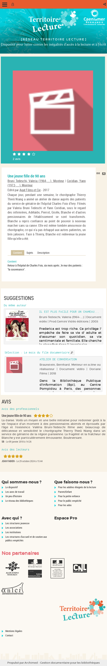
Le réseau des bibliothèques (19, 500)
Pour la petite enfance (69, 496)
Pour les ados (65, 505)
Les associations (13, 527)
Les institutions (13, 532)
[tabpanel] (47, 265)
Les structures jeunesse (17, 523)
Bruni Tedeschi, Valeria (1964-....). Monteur (36, 181)
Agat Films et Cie (30, 190)
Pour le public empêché (69, 500)
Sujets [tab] (29, 253)
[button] (105, 4)
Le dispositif (11, 487)
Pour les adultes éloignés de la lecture (77, 487)
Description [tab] (43, 253)
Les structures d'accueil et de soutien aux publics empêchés (26, 538)
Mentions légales (13, 631)
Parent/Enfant (65, 492)
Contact (9, 635)
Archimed (31, 662)
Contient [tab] (17, 253)
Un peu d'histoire (13, 496)
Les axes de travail (14, 492)
